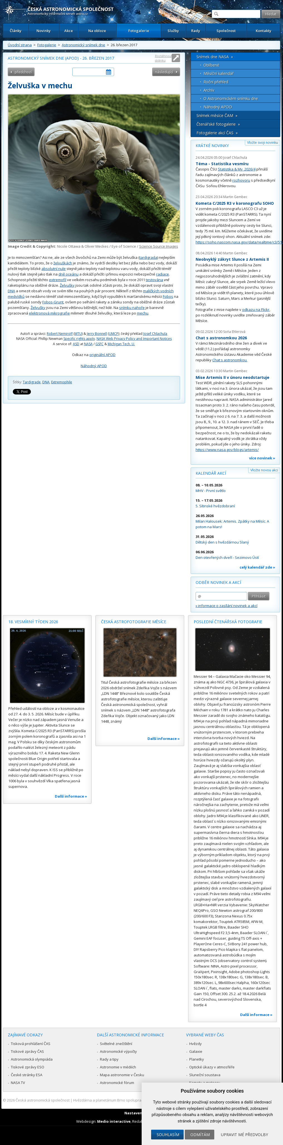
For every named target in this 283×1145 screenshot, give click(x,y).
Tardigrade (32, 382)
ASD (76, 344)
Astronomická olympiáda (32, 1059)
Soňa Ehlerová (234, 331)
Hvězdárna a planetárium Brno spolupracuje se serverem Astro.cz (129, 1100)
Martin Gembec (235, 196)
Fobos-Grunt (52, 301)
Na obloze (97, 30)
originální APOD (102, 354)
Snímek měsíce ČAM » (216, 115)
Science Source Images (158, 246)
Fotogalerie (138, 30)
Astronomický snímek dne (83, 44)
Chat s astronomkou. (229, 359)
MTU (78, 333)
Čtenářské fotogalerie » (218, 124)
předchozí (23, 71)
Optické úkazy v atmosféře (212, 1067)
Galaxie (195, 1051)
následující (164, 71)
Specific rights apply (79, 338)
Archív (208, 90)
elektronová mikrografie (49, 313)
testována (154, 279)
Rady (195, 30)
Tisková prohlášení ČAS (30, 1043)
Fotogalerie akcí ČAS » (217, 132)
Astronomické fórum (117, 1082)
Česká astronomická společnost (43, 1100)
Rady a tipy (109, 1059)
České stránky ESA (26, 1074)
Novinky (43, 30)
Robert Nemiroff (60, 333)
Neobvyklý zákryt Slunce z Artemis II (232, 259)
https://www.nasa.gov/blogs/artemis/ (227, 449)
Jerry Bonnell (97, 333)
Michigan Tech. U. (121, 344)
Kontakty (263, 30)
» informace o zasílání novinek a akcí (226, 605)
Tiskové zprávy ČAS (27, 1051)
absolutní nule (53, 268)
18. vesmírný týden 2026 (33, 621)
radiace (162, 274)
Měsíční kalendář (218, 73)
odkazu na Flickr (255, 309)
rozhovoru (241, 180)
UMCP (113, 333)
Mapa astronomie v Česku (122, 1074)
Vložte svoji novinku (262, 142)
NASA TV (18, 1082)
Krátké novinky (212, 145)
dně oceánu (68, 274)
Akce (68, 30)
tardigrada (148, 257)
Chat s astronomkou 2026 (221, 337)
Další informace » (71, 796)
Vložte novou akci (264, 470)
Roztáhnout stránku (163, 58)
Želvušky (67, 285)
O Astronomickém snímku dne (230, 98)
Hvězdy (195, 1043)
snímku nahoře (132, 307)
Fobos (168, 296)
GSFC (99, 344)
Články (15, 30)
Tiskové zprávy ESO (27, 1067)
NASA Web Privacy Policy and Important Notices (134, 338)
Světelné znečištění (116, 1043)
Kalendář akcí (211, 473)
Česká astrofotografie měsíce (133, 621)
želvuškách (62, 262)
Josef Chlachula (155, 333)
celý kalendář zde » (257, 567)
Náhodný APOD (94, 365)
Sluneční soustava (204, 1074)
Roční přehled (215, 81)
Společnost (226, 30)
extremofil (57, 279)
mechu (142, 313)
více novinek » (262, 458)
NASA (88, 344)
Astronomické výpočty (118, 1051)
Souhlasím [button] (168, 1134)
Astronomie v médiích (118, 1067)
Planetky (196, 1059)
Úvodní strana (20, 44)
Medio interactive (114, 1121)
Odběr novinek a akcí (218, 582)
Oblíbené (211, 65)
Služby (173, 30)
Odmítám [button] (200, 1134)
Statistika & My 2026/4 (236, 169)
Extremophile (61, 382)
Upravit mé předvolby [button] (244, 1134)
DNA (11, 290)
